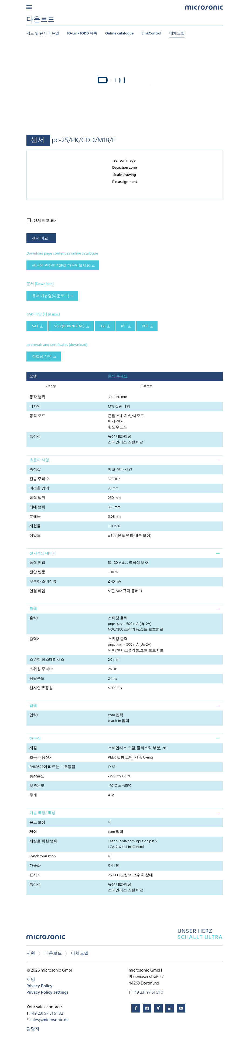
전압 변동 (37, 572)
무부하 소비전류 (43, 582)
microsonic (45, 938)
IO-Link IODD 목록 (82, 33)
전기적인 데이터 (43, 553)
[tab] (124, 460)
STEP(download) (69, 326)
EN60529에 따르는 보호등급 (52, 767)
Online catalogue (119, 33)
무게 (33, 795)
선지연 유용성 (41, 688)
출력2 (34, 639)
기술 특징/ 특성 (42, 813)
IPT (123, 326)
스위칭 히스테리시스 (46, 660)
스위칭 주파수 (41, 669)
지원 (30, 953)
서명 (30, 979)
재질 (33, 748)
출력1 (33, 618)
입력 (33, 706)
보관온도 (37, 786)
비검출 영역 (39, 488)
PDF (145, 326)
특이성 (35, 437)
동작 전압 (37, 563)
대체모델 (177, 33)
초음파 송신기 (41, 757)
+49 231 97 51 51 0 (147, 992)
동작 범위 (37, 397)
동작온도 (37, 776)
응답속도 (37, 679)
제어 (33, 832)
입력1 (33, 715)
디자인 (35, 406)
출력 (33, 609)
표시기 (35, 875)
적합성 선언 (42, 357)
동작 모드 (37, 416)
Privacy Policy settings (47, 992)
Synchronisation (42, 856)
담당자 (32, 1029)
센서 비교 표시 (45, 221)
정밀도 (35, 536)
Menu (29, 7)
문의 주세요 (118, 376)
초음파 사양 (39, 460)
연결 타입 (37, 591)
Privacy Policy (39, 986)
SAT (35, 326)
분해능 (35, 517)
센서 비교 (40, 238)
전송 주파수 (39, 479)
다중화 (35, 866)
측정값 (35, 470)
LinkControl (151, 33)
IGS (102, 326)
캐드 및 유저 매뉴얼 (42, 33)
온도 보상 (37, 822)
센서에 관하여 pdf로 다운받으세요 (61, 266)
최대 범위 (37, 507)
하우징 (35, 739)
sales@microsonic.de (49, 1020)
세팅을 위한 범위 (43, 841)
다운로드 (53, 953)
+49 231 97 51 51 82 (46, 1013)
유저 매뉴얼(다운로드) (50, 296)
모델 (33, 376)
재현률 (35, 526)
